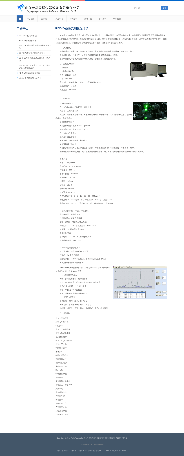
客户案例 (102, 19)
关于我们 (44, 19)
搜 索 (164, 8)
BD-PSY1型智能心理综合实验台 (32, 53)
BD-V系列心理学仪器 (27, 41)
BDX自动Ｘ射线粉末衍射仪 (30, 78)
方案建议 (73, 19)
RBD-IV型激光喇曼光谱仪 (29, 73)
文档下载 (88, 19)
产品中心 (59, 19)
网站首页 (30, 19)
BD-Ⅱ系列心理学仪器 (28, 36)
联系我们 (117, 19)
